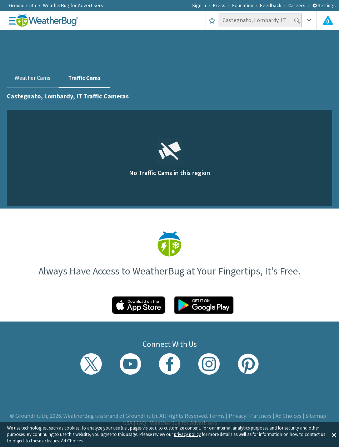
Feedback (270, 5)
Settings (324, 5)
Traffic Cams (84, 78)
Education (242, 5)
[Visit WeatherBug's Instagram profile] (209, 364)
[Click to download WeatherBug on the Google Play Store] (204, 305)
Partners (260, 416)
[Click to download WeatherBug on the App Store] (138, 305)
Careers (296, 5)
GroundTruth (22, 5)
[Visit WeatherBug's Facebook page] (169, 364)
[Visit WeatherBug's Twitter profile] (91, 364)
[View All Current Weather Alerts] (328, 20)
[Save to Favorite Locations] (212, 20)
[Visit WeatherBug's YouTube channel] (130, 364)
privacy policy (187, 434)
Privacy (237, 416)
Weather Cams (32, 78)
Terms (217, 416)
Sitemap (315, 416)
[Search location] (260, 20)
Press (219, 5)
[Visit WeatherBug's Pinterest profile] (248, 364)
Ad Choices (72, 441)
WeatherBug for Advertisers (73, 5)
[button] (334, 434)
